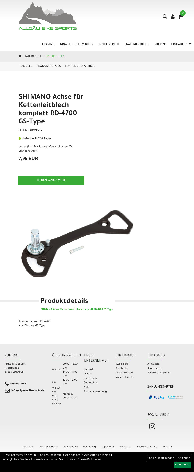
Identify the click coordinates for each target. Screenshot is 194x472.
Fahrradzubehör (49, 447)
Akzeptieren (182, 464)
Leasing (48, 44)
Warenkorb (122, 364)
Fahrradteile (34, 56)
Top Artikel (122, 368)
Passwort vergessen (158, 373)
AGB (86, 387)
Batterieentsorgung (95, 391)
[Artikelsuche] (165, 18)
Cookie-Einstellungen (160, 458)
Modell (26, 66)
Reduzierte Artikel (147, 447)
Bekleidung (89, 447)
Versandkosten (124, 373)
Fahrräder (28, 447)
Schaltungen (55, 56)
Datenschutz (91, 382)
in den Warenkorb (51, 180)
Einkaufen (181, 44)
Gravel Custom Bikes (76, 44)
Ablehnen (184, 458)
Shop (160, 44)
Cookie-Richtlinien (89, 459)
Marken (167, 447)
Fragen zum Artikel (80, 66)
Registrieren (154, 368)
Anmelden (153, 364)
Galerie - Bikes (137, 44)
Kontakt (88, 369)
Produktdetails (49, 66)
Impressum (90, 378)
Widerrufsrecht (125, 377)
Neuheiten (125, 447)
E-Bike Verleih (109, 44)
